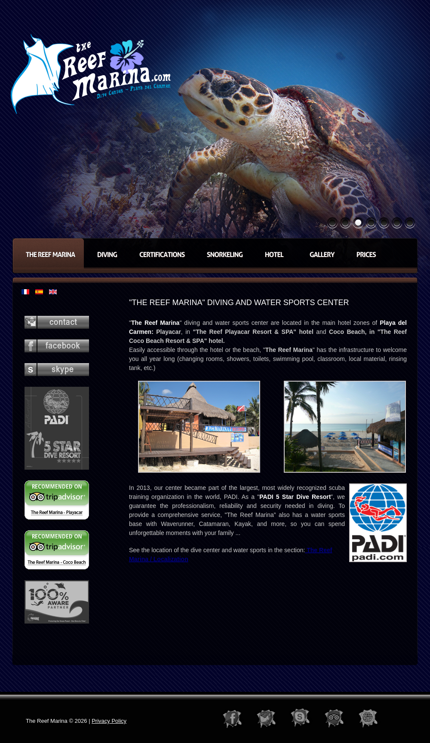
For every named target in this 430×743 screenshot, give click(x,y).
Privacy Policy (109, 721)
